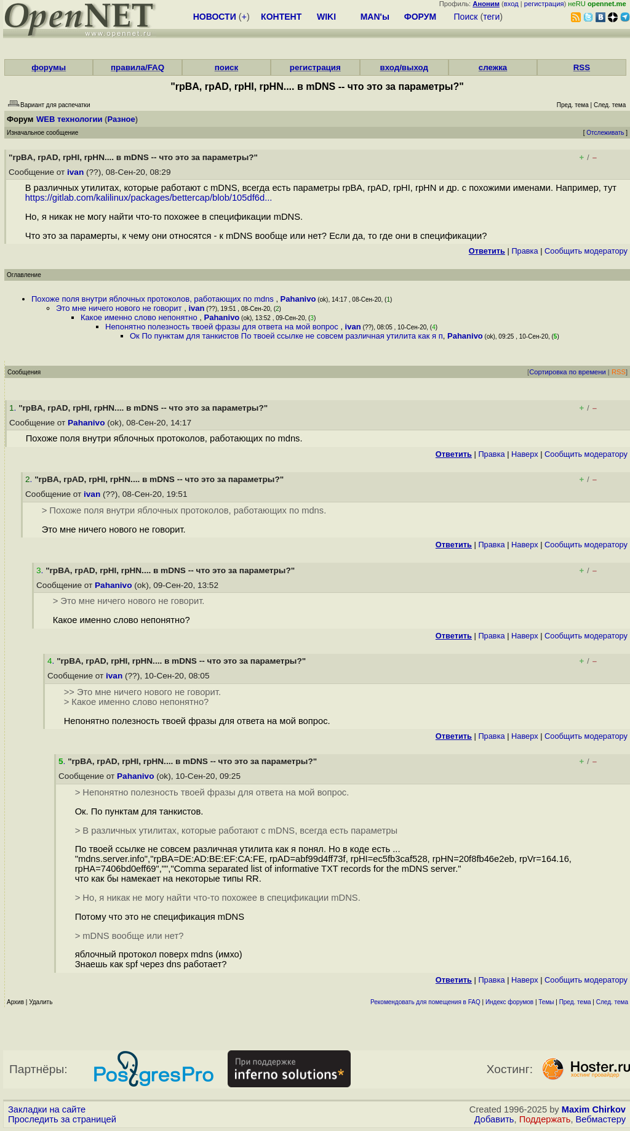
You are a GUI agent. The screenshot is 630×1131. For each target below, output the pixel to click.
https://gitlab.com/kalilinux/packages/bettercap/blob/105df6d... (149, 198)
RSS (581, 67)
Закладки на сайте (47, 1109)
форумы (48, 67)
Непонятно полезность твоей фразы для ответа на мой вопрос (222, 326)
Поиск (466, 17)
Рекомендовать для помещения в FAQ (425, 1002)
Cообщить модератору (586, 251)
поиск (226, 67)
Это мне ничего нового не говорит (120, 308)
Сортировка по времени (567, 372)
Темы (546, 1002)
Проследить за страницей (62, 1119)
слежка (493, 67)
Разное (121, 119)
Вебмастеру (601, 1119)
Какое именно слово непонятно (140, 317)
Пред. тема (575, 1002)
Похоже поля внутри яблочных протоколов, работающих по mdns (153, 299)
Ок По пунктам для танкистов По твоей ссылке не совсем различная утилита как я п (286, 335)
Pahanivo (298, 299)
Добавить (494, 1119)
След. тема (612, 1002)
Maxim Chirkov (594, 1109)
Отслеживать (605, 132)
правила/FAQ (137, 67)
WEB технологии (69, 119)
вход (511, 3)
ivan (75, 172)
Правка (524, 251)
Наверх (524, 454)
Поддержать (545, 1119)
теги (491, 17)
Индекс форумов (509, 1002)
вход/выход (404, 67)
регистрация (544, 3)
